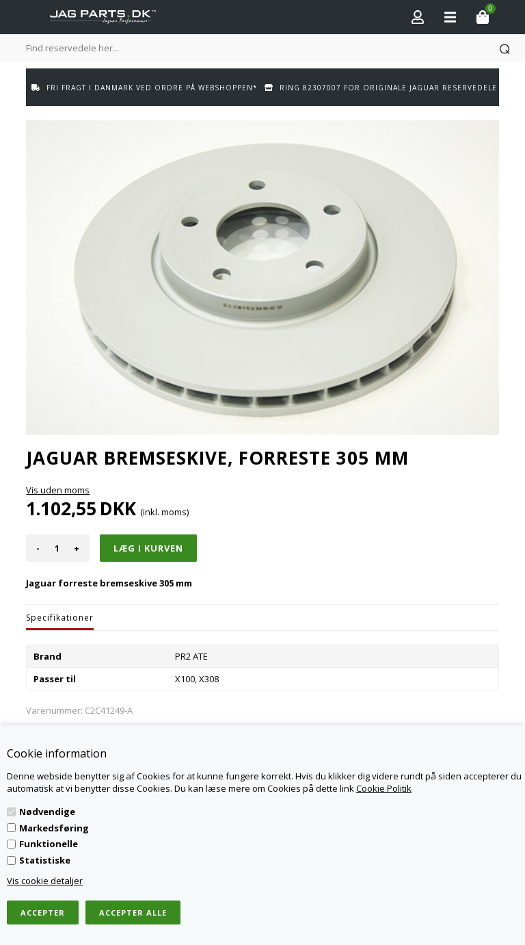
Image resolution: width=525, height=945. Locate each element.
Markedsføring (54, 828)
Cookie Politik (384, 788)
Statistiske (44, 860)
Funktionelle (48, 844)
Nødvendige (47, 811)
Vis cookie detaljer (45, 881)
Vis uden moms (58, 490)
